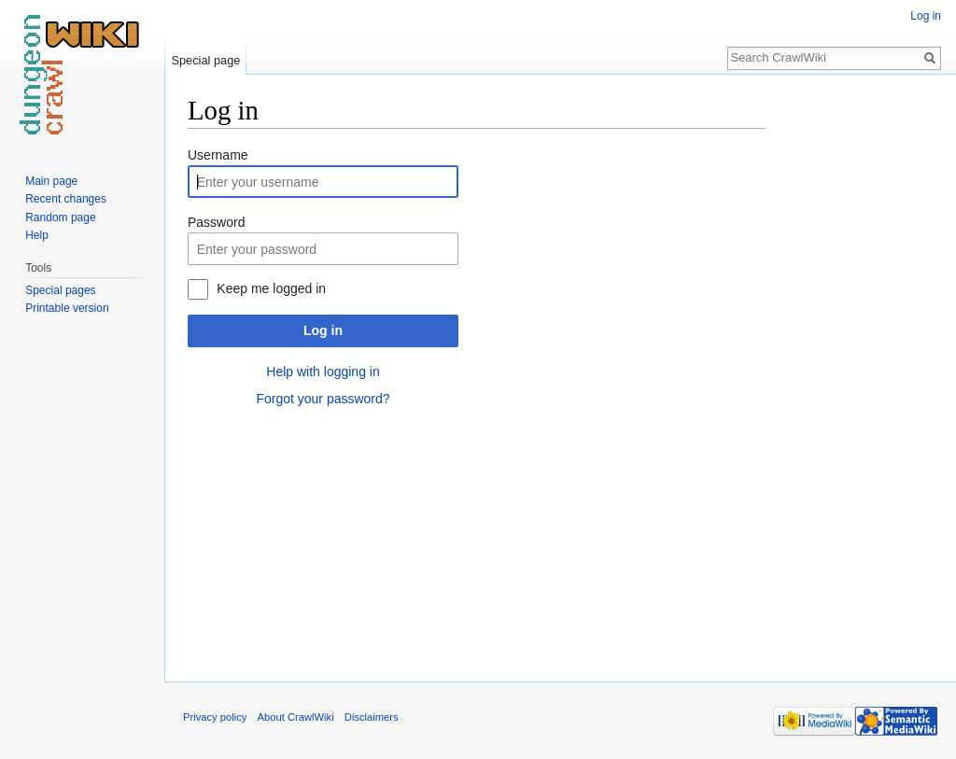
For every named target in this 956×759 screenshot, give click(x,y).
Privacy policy (214, 717)
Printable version (66, 308)
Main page (51, 181)
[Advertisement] (859, 373)
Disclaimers (371, 717)
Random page (60, 217)
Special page (205, 60)
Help (37, 235)
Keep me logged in (271, 288)
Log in (323, 330)
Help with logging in (322, 371)
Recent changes (65, 198)
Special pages (60, 290)
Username (218, 155)
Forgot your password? (322, 398)
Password (216, 222)
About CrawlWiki (296, 717)
